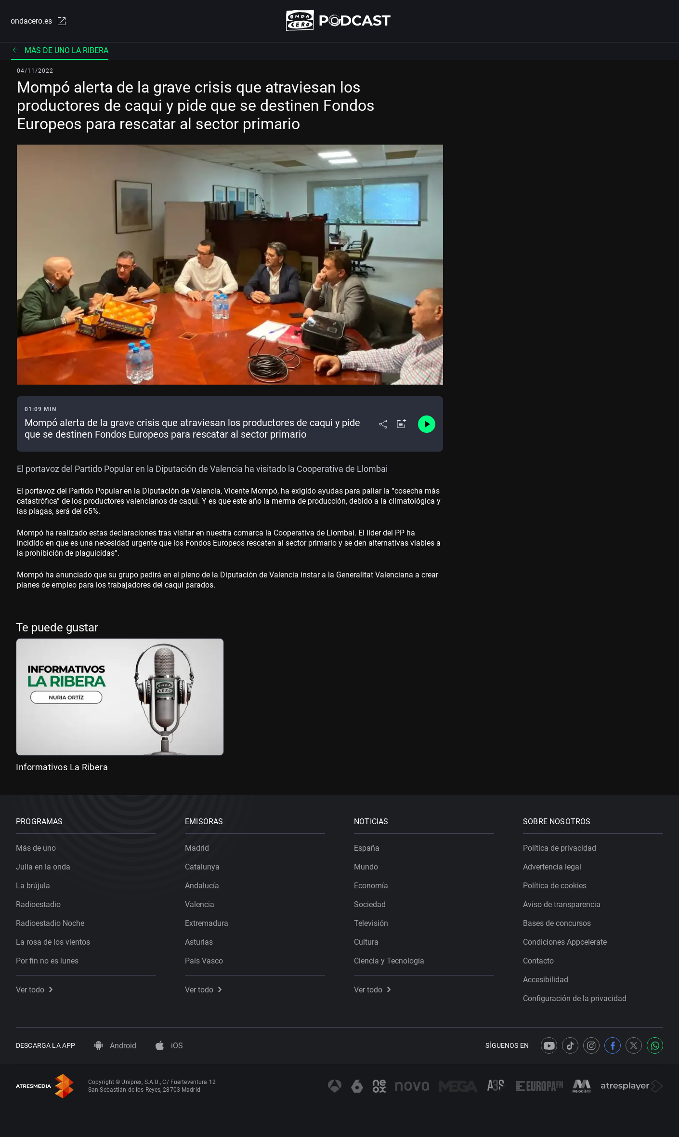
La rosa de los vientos (53, 942)
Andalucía (202, 885)
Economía (371, 885)
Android (115, 1045)
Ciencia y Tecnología (389, 960)
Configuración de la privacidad (575, 998)
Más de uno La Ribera (59, 50)
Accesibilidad (545, 979)
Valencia (199, 904)
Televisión (371, 923)
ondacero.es (39, 21)
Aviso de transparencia (562, 904)
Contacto (538, 960)
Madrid (197, 848)
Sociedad (370, 904)
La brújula (33, 885)
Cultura (366, 942)
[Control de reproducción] (426, 424)
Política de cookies (555, 885)
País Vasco (204, 960)
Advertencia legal (552, 866)
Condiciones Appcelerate (565, 942)
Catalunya (202, 866)
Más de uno (36, 848)
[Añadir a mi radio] (401, 424)
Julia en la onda (43, 866)
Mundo (366, 866)
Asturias (199, 942)
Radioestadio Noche (50, 923)
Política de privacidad (559, 848)
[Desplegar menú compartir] (383, 424)
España (366, 848)
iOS (169, 1045)
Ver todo (34, 989)
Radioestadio (38, 904)
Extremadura (206, 923)
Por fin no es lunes (47, 960)
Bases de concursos (557, 923)
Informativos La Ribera (62, 767)
